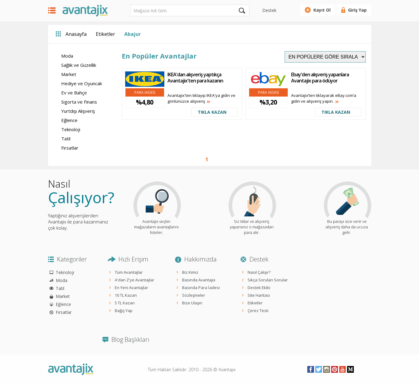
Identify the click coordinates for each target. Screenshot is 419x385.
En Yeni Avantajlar (131, 287)
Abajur (132, 34)
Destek (269, 10)
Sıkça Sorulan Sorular (268, 280)
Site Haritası (259, 295)
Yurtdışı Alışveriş (78, 111)
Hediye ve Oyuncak (81, 83)
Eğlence (69, 120)
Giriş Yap (357, 10)
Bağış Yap (124, 310)
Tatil (65, 138)
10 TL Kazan (126, 295)
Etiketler (105, 34)
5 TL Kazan (125, 303)
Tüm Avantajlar (129, 272)
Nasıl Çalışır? (259, 272)
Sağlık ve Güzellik (78, 65)
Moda (67, 56)
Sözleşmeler (193, 295)
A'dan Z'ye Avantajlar (134, 280)
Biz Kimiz (190, 272)
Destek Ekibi (259, 287)
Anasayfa (76, 34)
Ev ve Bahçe (74, 93)
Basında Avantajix (198, 280)
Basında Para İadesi (201, 287)
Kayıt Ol (322, 10)
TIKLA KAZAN (212, 112)
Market (68, 74)
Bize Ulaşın (192, 303)
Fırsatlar (69, 148)
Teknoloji (70, 129)
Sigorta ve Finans (79, 102)
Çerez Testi (258, 310)
